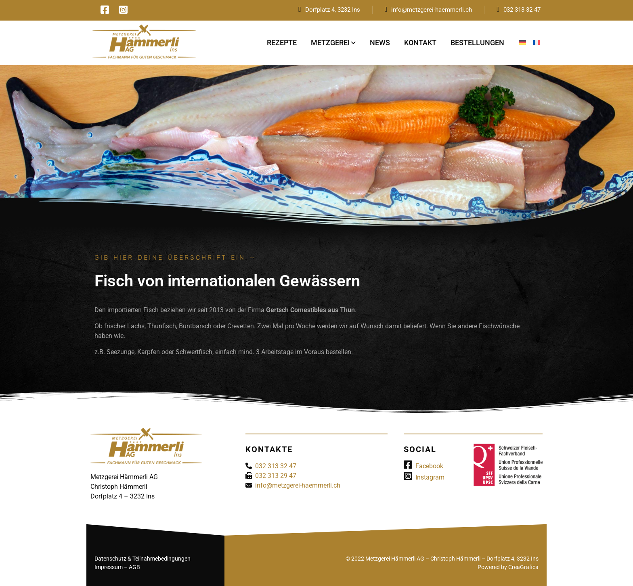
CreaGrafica (523, 567)
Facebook (423, 466)
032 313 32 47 (522, 9)
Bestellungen (477, 42)
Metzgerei (330, 42)
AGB (134, 567)
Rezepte (282, 42)
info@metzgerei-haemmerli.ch (431, 9)
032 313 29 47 (275, 476)
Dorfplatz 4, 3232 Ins (332, 9)
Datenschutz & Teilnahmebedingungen (142, 558)
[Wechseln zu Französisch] (536, 43)
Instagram (424, 477)
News (380, 42)
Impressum (108, 567)
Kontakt (420, 42)
